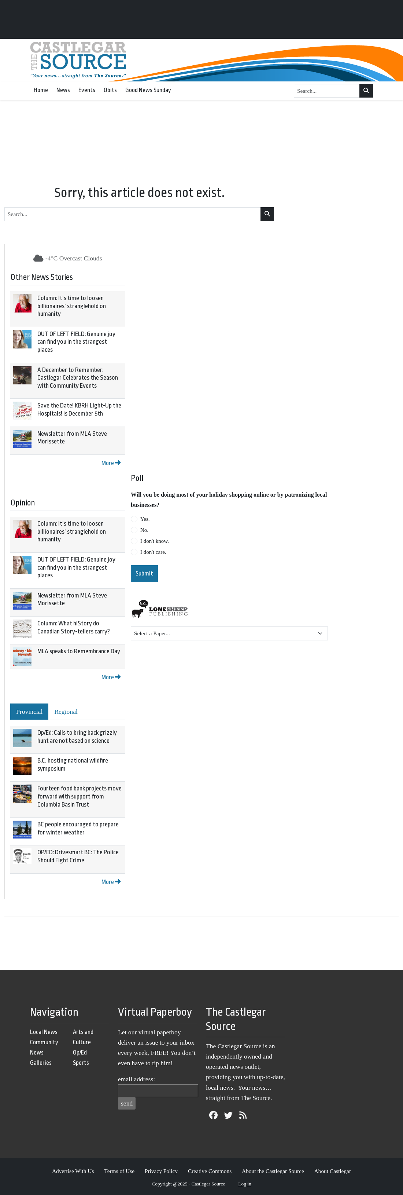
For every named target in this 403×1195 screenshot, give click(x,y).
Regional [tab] (66, 711)
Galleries (41, 1062)
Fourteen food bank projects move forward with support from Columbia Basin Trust (79, 796)
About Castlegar (332, 1171)
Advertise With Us (73, 1171)
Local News (44, 1031)
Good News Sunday (148, 90)
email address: (136, 1079)
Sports (81, 1062)
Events (86, 90)
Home (41, 90)
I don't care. (153, 552)
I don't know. (154, 541)
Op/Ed (80, 1052)
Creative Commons (210, 1171)
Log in (244, 1184)
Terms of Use (119, 1171)
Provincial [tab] (29, 711)
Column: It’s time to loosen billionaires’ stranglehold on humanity (71, 306)
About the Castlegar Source (273, 1171)
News (63, 90)
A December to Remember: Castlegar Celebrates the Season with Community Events (77, 377)
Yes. (145, 519)
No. (144, 530)
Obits (110, 90)
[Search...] (327, 91)
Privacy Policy (161, 1171)
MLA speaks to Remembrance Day (78, 651)
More (111, 463)
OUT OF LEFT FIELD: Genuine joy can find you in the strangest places (76, 341)
